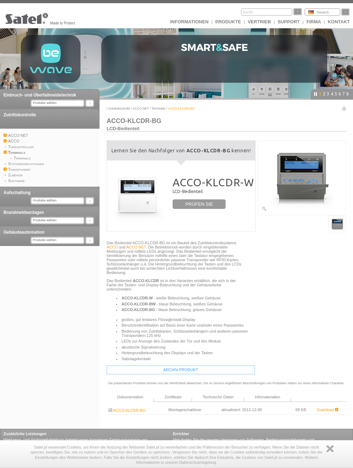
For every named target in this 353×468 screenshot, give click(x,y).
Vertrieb (259, 21)
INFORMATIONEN (189, 21)
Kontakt (339, 21)
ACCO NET (141, 108)
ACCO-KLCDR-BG (127, 410)
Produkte (228, 21)
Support (288, 21)
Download (327, 410)
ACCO (112, 247)
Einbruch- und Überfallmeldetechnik (40, 95)
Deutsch (323, 12)
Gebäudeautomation (24, 232)
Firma (313, 21)
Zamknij (330, 448)
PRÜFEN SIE (199, 204)
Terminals (158, 108)
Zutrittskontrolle (20, 114)
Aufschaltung (17, 192)
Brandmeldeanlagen (24, 212)
